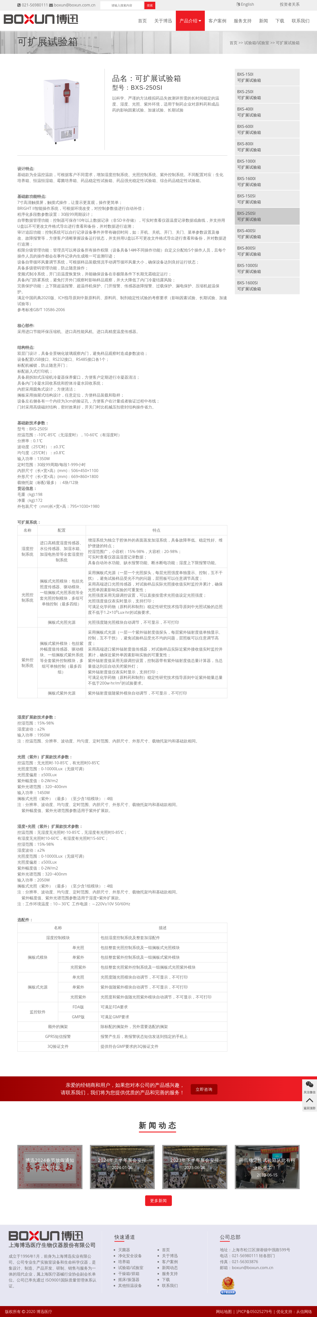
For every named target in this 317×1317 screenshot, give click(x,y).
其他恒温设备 (130, 1285)
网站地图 (224, 1311)
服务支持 (243, 21)
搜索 (150, 5)
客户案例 (217, 21)
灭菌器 (124, 1249)
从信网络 (304, 1311)
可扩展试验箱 (288, 42)
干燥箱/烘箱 (128, 1273)
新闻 (263, 21)
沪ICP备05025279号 (254, 1311)
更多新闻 (158, 1200)
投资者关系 (290, 4)
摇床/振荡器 (128, 1279)
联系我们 (301, 21)
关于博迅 (163, 21)
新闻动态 (170, 1267)
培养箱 (124, 1261)
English (247, 4)
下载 (279, 21)
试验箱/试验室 (256, 42)
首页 (142, 21)
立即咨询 (204, 1089)
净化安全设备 (130, 1255)
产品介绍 (188, 21)
